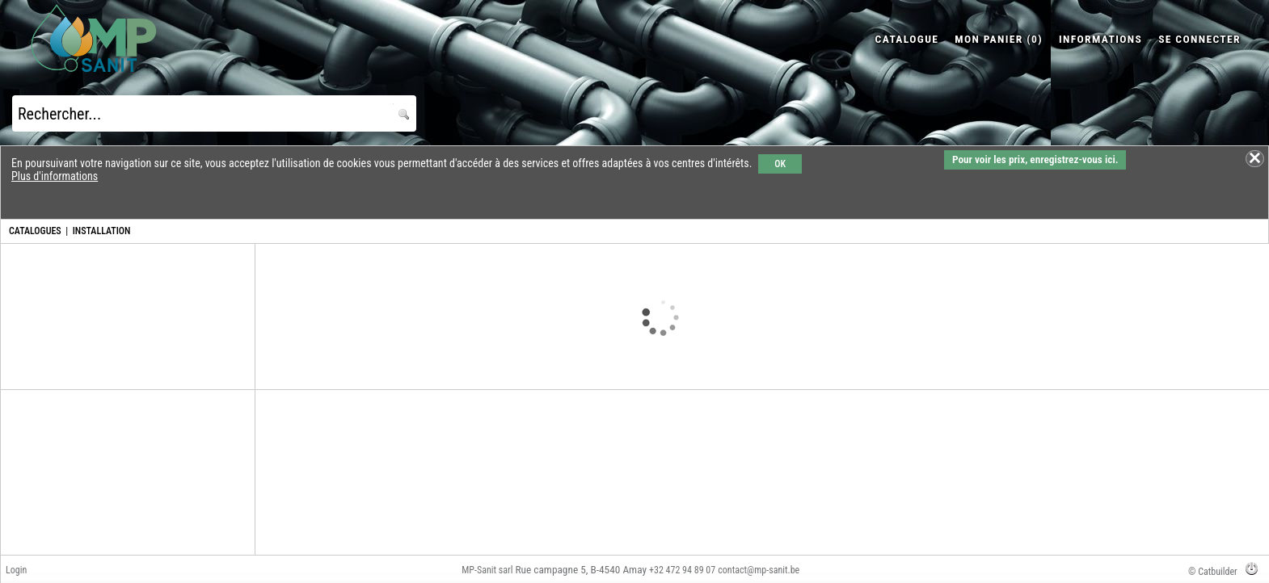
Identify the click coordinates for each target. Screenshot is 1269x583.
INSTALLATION (102, 231)
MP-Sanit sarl (487, 570)
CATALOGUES (35, 231)
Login (16, 570)
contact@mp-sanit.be (758, 570)
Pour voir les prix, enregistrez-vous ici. (1035, 159)
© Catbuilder (1212, 571)
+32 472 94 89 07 (682, 570)
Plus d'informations (54, 176)
